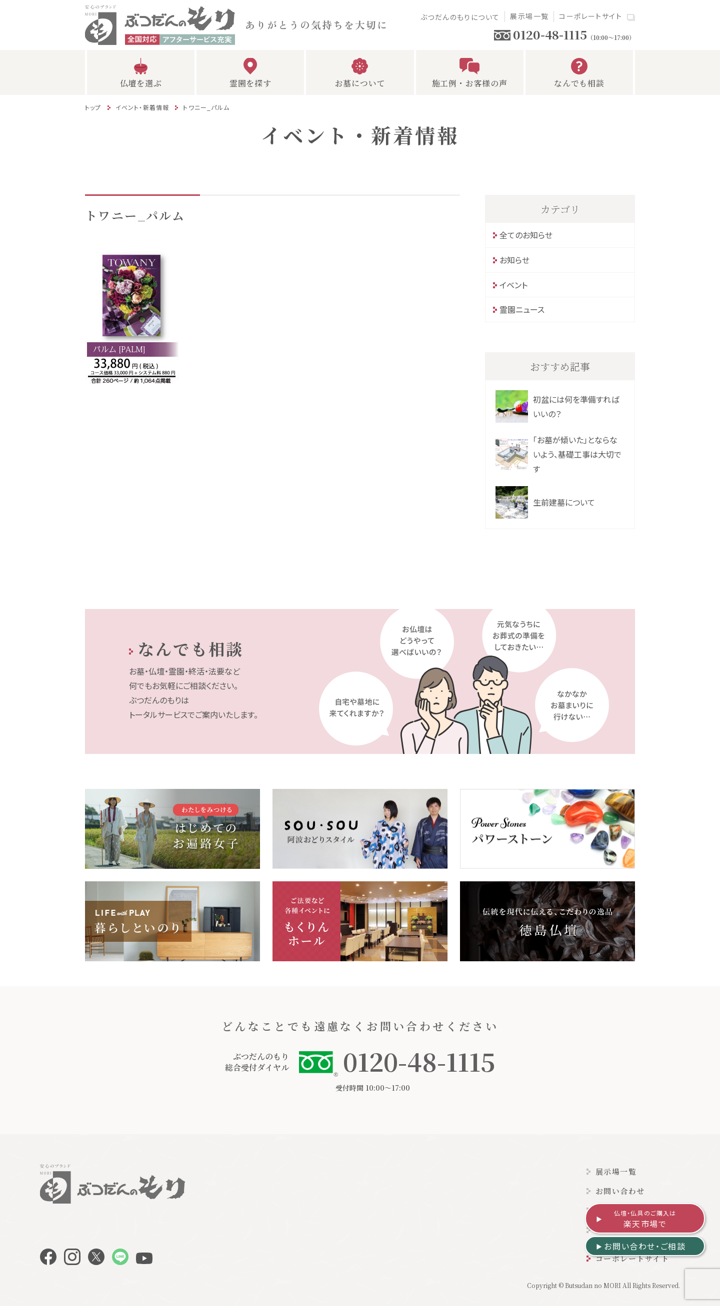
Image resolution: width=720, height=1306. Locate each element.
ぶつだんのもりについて (460, 17)
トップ (93, 107)
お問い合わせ (620, 1191)
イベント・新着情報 (143, 107)
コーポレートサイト (590, 16)
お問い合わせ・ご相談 (645, 1246)
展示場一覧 (529, 16)
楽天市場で (645, 1219)
